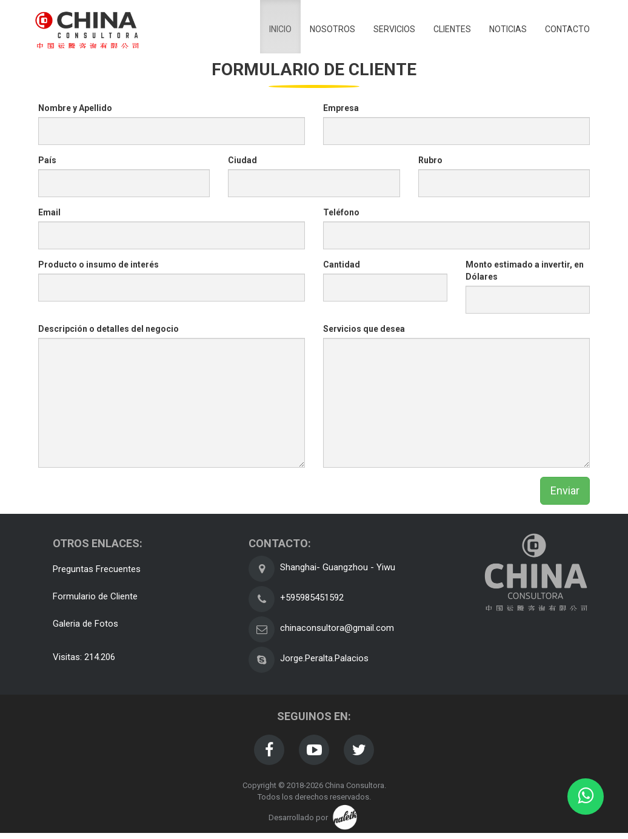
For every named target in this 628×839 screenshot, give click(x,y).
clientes (452, 29)
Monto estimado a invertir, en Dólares (525, 270)
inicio (280, 29)
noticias (508, 29)
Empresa (341, 108)
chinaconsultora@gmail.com (337, 627)
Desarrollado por (314, 817)
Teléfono (341, 212)
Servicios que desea (364, 329)
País (47, 160)
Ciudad (242, 160)
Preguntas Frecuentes (97, 569)
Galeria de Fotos (85, 623)
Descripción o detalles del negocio (108, 329)
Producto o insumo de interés (98, 264)
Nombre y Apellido (75, 108)
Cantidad (341, 264)
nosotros (332, 29)
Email (49, 212)
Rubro (430, 160)
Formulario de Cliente (95, 596)
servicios (394, 29)
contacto (567, 29)
